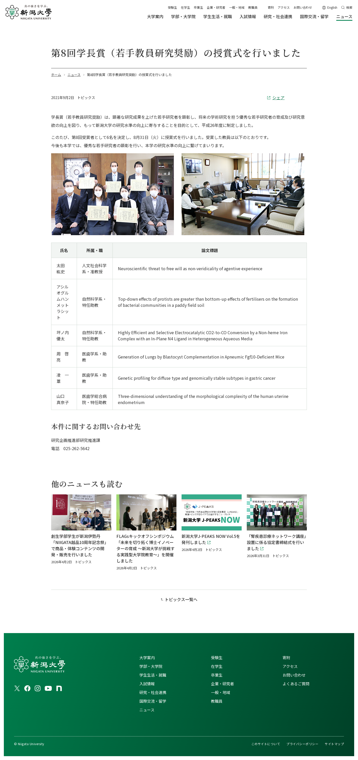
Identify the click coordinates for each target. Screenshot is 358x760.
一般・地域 (236, 7)
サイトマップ (334, 744)
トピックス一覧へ (181, 599)
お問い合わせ (303, 7)
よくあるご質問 (296, 683)
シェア (278, 97)
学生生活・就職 (152, 675)
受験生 (172, 7)
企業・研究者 (216, 7)
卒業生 (198, 7)
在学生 (185, 7)
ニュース (146, 709)
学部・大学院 (150, 666)
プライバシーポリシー (302, 744)
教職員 (253, 7)
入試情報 (147, 683)
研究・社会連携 (152, 692)
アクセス (284, 7)
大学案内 (147, 657)
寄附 (271, 7)
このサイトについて (265, 744)
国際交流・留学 (152, 701)
